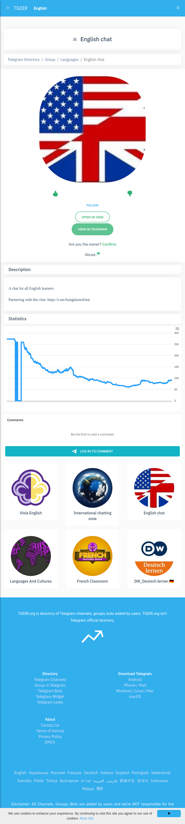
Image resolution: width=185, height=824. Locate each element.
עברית (86, 780)
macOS (135, 696)
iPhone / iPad (135, 685)
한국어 (142, 780)
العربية (99, 780)
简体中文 (127, 780)
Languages (70, 59)
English (20, 772)
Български (69, 780)
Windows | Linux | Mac (135, 690)
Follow (92, 205)
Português (140, 772)
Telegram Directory (24, 59)
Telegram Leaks (50, 702)
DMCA (50, 742)
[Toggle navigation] (178, 8)
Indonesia (159, 780)
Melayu (88, 788)
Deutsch (91, 772)
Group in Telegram (50, 685)
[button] (177, 328)
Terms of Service (50, 730)
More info (86, 818)
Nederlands (161, 772)
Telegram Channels (50, 679)
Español (122, 772)
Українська (38, 772)
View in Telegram (92, 229)
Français (74, 772)
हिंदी (100, 788)
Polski (39, 780)
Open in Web (92, 217)
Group (50, 59)
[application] (92, 367)
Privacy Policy (50, 736)
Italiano (107, 772)
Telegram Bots (50, 690)
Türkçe (52, 780)
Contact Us (50, 725)
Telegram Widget (50, 696)
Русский (58, 772)
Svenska (24, 780)
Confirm (109, 244)
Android (135, 679)
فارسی (111, 780)
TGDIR (21, 8)
